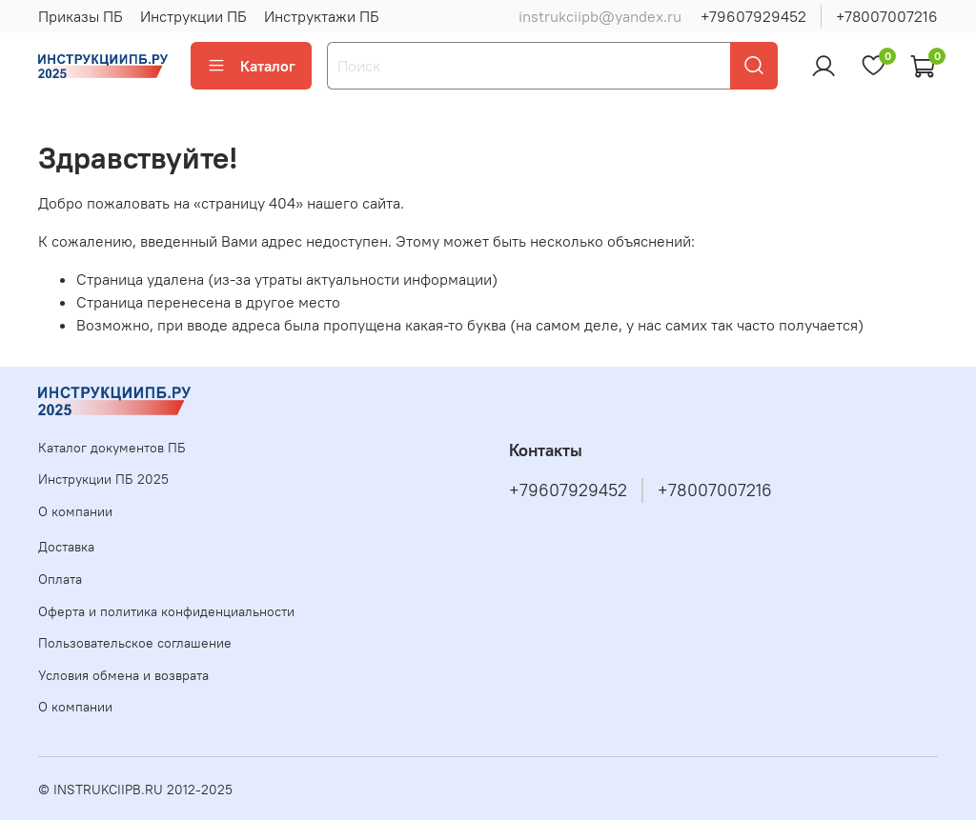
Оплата (60, 579)
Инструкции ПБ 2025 (103, 479)
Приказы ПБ (80, 16)
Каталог (251, 65)
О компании (75, 511)
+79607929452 (753, 16)
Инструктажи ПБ (321, 16)
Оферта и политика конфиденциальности (166, 611)
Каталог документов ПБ (112, 447)
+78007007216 (887, 16)
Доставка (66, 546)
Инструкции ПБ (193, 16)
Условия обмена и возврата (123, 675)
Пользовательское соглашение (135, 642)
